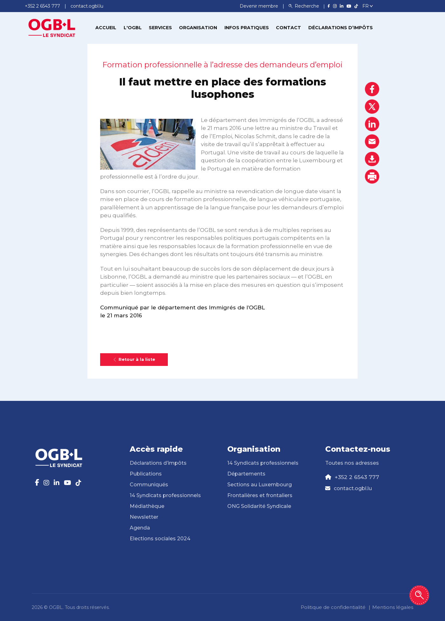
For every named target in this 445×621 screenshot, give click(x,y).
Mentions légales (392, 607)
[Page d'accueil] (52, 27)
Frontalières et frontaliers (259, 495)
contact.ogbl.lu (353, 488)
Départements (246, 474)
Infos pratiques (246, 27)
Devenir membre (259, 6)
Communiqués (149, 485)
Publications (146, 474)
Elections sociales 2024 (160, 539)
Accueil (105, 27)
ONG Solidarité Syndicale (259, 506)
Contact (288, 27)
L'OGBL (133, 27)
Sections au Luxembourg (259, 485)
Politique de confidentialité (333, 607)
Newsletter (144, 517)
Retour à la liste (134, 359)
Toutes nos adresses (352, 463)
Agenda (140, 528)
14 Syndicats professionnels (165, 495)
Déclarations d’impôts (340, 27)
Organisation (198, 27)
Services (160, 27)
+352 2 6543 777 (357, 477)
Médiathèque (147, 506)
